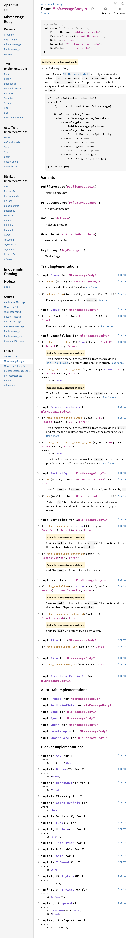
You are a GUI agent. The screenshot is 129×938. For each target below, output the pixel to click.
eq (48, 479)
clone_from (55, 294)
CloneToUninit (68, 803)
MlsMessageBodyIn (83, 275)
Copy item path (92, 9)
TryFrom (67, 876)
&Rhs (79, 496)
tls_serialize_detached (65, 553)
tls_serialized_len (62, 646)
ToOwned (62, 862)
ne (48, 496)
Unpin (55, 725)
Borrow (61, 769)
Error (71, 346)
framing (57, 4)
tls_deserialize (59, 342)
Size (54, 640)
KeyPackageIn (79, 48)
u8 (117, 369)
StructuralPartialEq (67, 676)
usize (76, 530)
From (59, 823)
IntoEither (65, 843)
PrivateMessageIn (88, 36)
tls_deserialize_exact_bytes (69, 442)
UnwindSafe (59, 738)
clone (51, 281)
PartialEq (58, 473)
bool (45, 483)
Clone (55, 275)
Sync (54, 718)
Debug (55, 310)
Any (58, 756)
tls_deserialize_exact (64, 369)
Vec (56, 557)
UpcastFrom (57, 910)
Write (80, 526)
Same (59, 856)
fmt (49, 316)
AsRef (108, 369)
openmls (46, 4)
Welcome (69, 40)
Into (65, 829)
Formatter (86, 316)
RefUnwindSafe (62, 705)
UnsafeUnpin (60, 731)
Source (45, 13)
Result (47, 320)
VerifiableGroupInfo (83, 44)
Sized (58, 380)
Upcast (67, 903)
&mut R (106, 342)
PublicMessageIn (86, 32)
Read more (92, 287)
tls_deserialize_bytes (64, 417)
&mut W (47, 530)
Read (82, 342)
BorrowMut (64, 783)
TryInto (67, 889)
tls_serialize (58, 526)
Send (54, 712)
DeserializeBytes (65, 407)
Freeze (55, 699)
